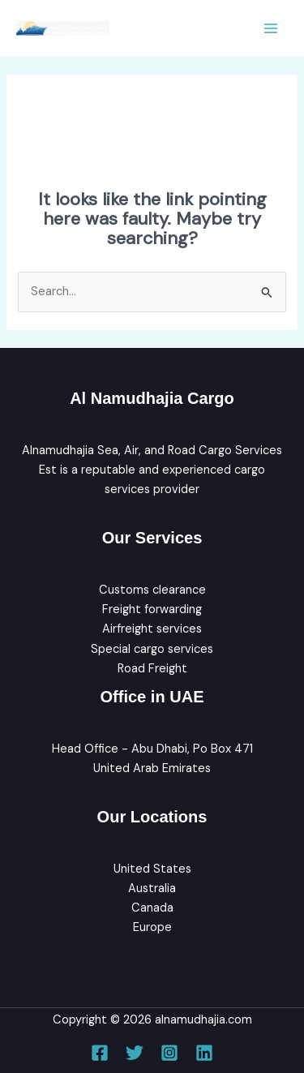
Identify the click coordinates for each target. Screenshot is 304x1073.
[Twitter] (134, 1053)
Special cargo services (152, 649)
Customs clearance (152, 590)
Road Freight (152, 668)
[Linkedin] (204, 1053)
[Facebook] (100, 1053)
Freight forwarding (152, 609)
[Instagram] (169, 1053)
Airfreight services (152, 629)
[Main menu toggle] (271, 28)
